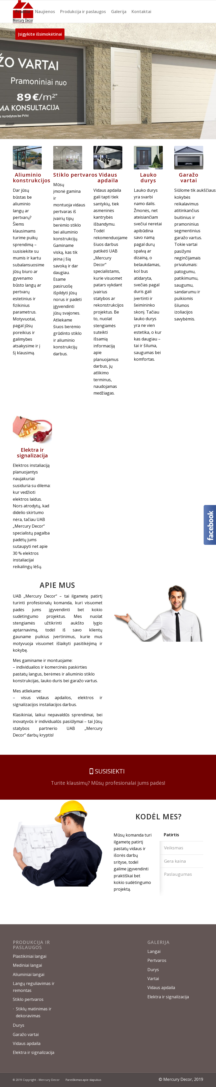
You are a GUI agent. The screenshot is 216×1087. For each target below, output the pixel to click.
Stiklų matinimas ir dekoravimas (33, 1012)
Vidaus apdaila (26, 1043)
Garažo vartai (26, 1034)
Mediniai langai (27, 965)
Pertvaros (156, 960)
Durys (18, 1025)
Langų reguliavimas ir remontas (34, 987)
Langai (153, 951)
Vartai (153, 978)
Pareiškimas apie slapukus (83, 1080)
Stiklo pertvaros (28, 999)
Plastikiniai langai (29, 956)
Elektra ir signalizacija (33, 1052)
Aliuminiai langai (28, 974)
